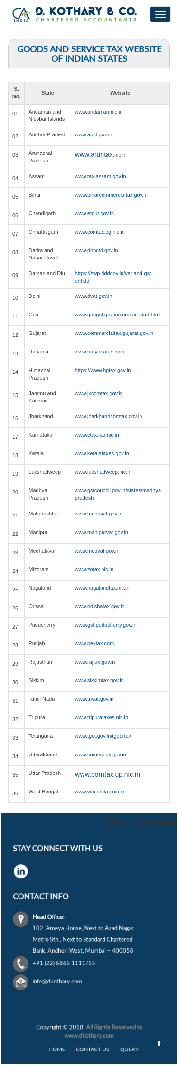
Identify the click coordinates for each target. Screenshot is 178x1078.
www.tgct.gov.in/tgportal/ (103, 736)
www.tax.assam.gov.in (100, 176)
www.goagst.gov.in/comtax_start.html (118, 314)
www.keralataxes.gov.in (102, 453)
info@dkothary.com (71, 962)
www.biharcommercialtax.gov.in (111, 195)
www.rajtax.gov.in (95, 662)
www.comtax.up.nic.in (107, 774)
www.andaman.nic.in (99, 111)
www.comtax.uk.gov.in (100, 754)
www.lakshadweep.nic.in (103, 472)
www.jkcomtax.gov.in (99, 393)
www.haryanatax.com (100, 351)
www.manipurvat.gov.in (101, 532)
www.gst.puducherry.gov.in (106, 625)
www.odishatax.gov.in (100, 606)
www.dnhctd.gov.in (96, 250)
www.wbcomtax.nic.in (100, 791)
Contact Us (91, 1048)
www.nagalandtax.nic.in (102, 588)
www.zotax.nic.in (94, 569)
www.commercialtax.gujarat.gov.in (114, 333)
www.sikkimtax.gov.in (99, 680)
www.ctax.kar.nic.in (97, 435)
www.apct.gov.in (93, 134)
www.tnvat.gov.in (94, 699)
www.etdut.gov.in (94, 213)
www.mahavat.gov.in (98, 513)
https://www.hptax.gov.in (103, 370)
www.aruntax (94, 154)
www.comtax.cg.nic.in (100, 232)
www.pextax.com (94, 643)
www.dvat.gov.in (93, 296)
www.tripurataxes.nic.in (102, 717)
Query (112, 1048)
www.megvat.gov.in (97, 550)
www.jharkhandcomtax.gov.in (108, 416)
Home (70, 1048)
